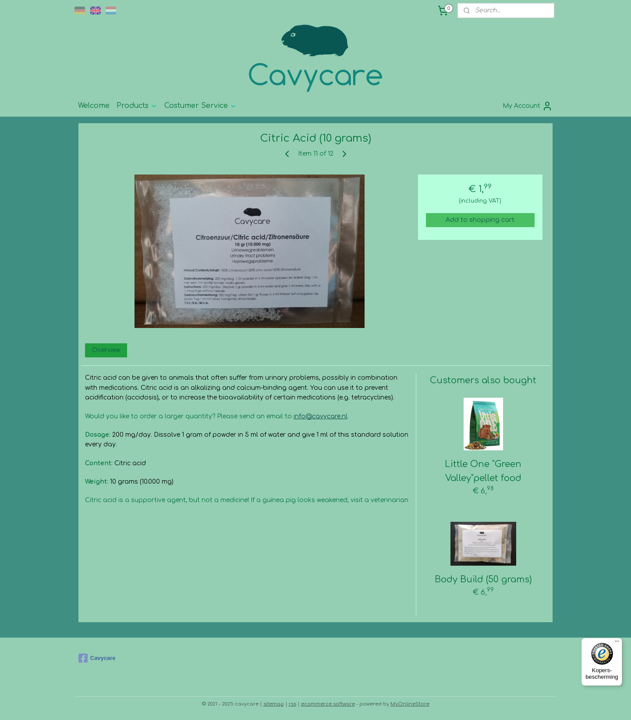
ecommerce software (328, 704)
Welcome (94, 106)
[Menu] (617, 643)
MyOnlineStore (409, 704)
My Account (528, 106)
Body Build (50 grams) (483, 579)
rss (292, 704)
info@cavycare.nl (320, 416)
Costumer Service (200, 106)
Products (137, 106)
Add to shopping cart (480, 220)
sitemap (273, 704)
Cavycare (97, 658)
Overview (106, 350)
